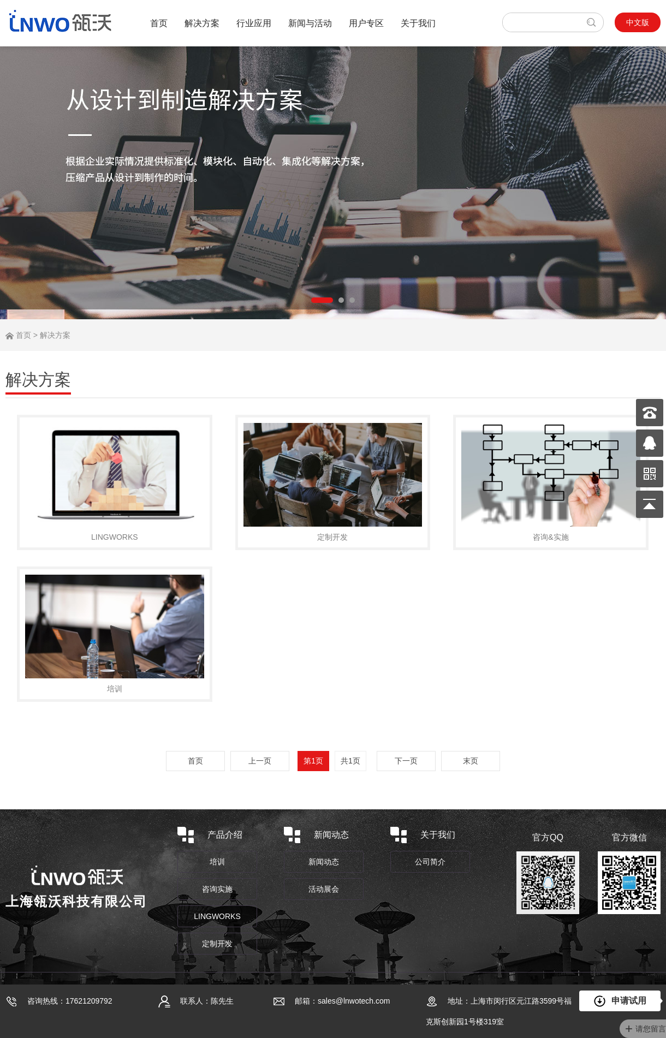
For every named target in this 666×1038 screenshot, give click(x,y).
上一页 (259, 760)
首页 (159, 23)
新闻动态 (323, 861)
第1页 (313, 760)
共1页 (350, 760)
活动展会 (323, 889)
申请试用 (620, 1001)
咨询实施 (217, 889)
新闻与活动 (310, 23)
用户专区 (366, 23)
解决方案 (202, 23)
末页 (470, 760)
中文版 (637, 22)
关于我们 (418, 23)
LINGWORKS (217, 916)
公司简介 (430, 861)
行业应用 (253, 23)
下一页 (406, 760)
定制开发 (217, 943)
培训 (217, 861)
